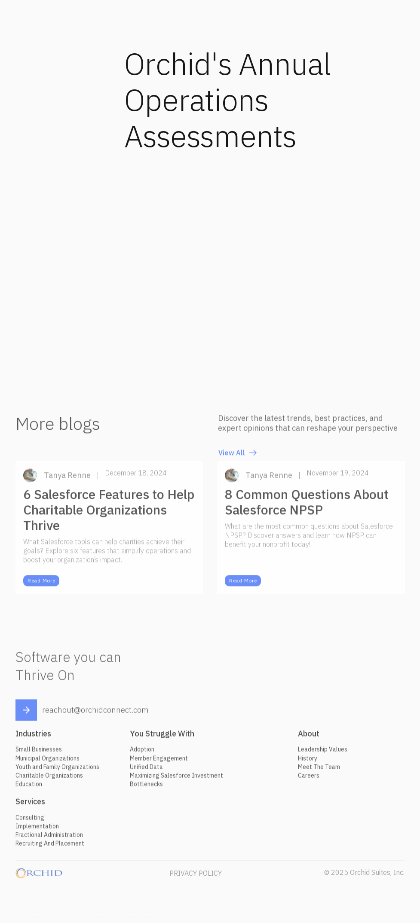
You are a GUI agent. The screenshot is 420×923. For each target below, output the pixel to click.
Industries (33, 737)
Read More (41, 584)
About (308, 737)
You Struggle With (162, 737)
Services (30, 805)
